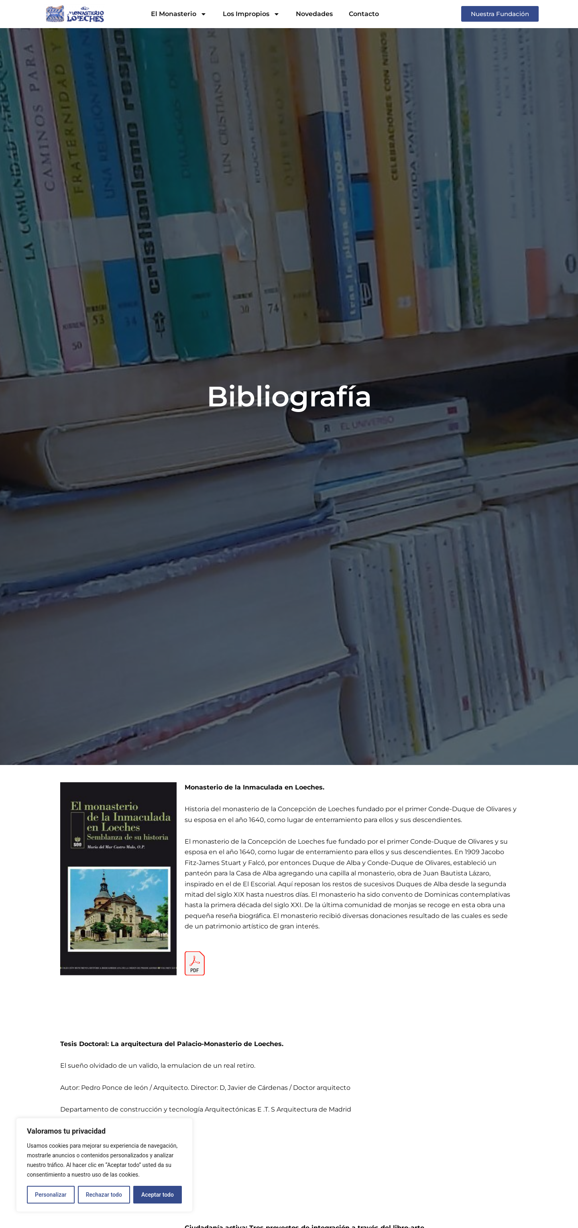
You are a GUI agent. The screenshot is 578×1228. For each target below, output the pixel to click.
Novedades (314, 14)
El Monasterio (179, 14)
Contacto (364, 14)
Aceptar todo (157, 1194)
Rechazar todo (104, 1194)
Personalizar (50, 1194)
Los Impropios (251, 14)
